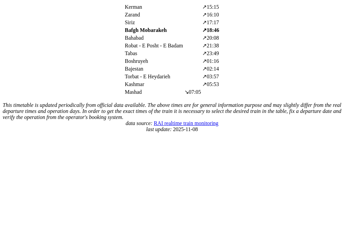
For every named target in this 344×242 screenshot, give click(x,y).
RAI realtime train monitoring (186, 123)
